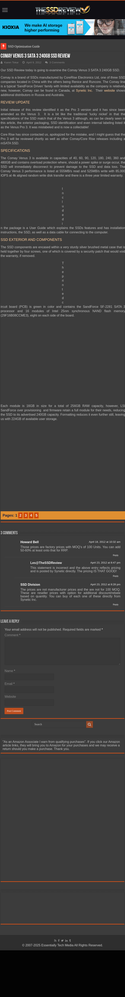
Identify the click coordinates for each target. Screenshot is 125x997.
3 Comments (57, 62)
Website (10, 696)
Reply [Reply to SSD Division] (115, 604)
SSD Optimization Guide (24, 46)
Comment (12, 635)
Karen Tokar (11, 62)
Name (10, 671)
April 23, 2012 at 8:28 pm (105, 584)
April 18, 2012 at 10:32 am (104, 541)
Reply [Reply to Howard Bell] (115, 555)
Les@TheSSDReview (46, 563)
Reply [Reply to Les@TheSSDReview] (115, 576)
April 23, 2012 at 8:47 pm (105, 562)
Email (10, 683)
